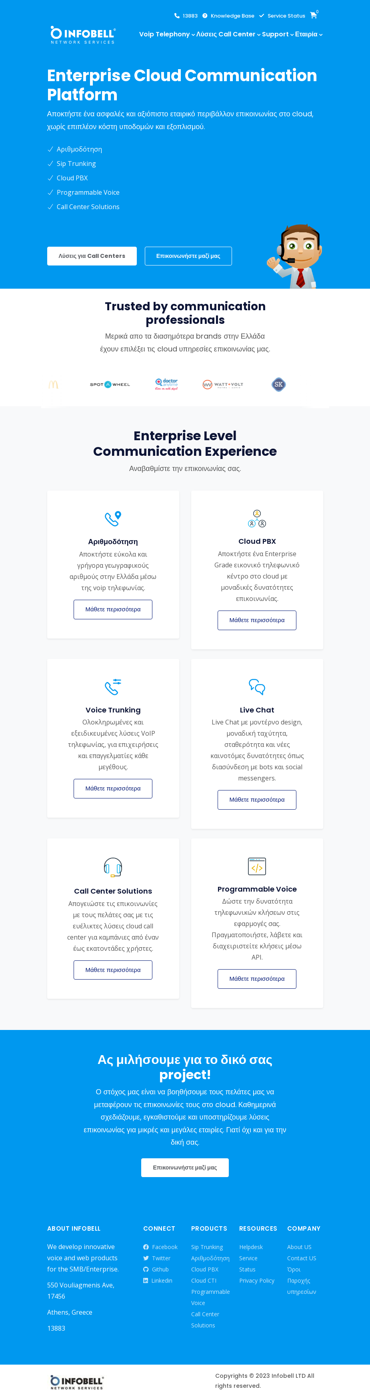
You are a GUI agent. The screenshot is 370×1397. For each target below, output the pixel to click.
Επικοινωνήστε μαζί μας (188, 256)
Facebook (160, 1247)
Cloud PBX (204, 1269)
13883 (186, 16)
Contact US (301, 1258)
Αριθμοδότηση (210, 1258)
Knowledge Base (228, 16)
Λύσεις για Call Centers (92, 256)
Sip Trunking (207, 1247)
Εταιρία (306, 34)
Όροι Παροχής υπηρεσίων (301, 1280)
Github (156, 1269)
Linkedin (157, 1281)
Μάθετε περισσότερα (112, 609)
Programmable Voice (210, 1297)
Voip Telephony (164, 34)
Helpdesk (251, 1247)
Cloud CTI (203, 1280)
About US (299, 1247)
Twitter (156, 1258)
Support (275, 34)
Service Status (282, 16)
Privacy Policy (256, 1280)
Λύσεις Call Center (226, 34)
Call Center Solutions (205, 1319)
